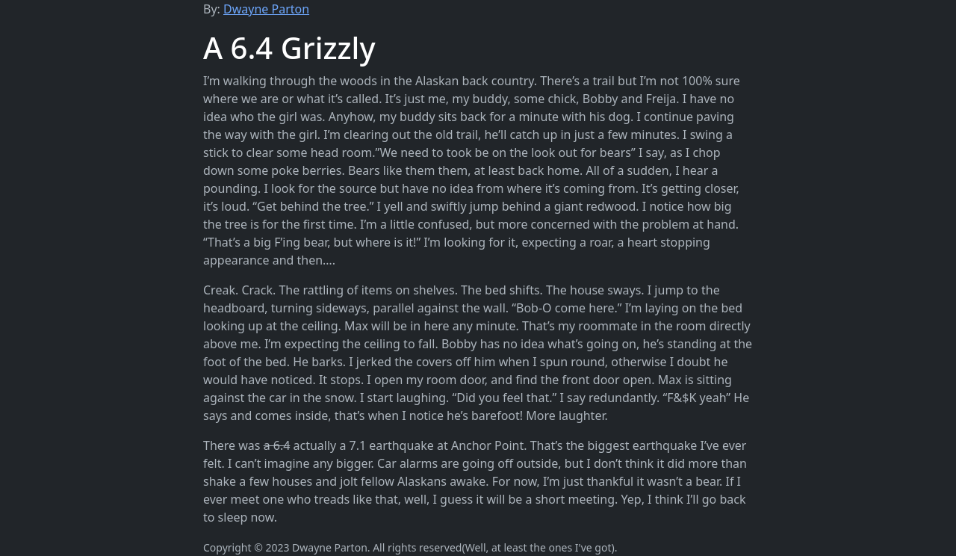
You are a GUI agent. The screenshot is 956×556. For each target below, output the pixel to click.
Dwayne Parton (266, 9)
